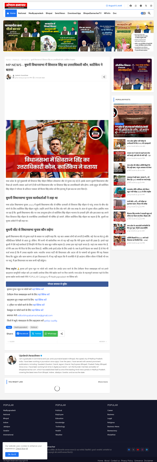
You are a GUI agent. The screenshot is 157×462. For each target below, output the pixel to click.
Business (110, 414)
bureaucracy (112, 431)
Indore (5, 422)
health (58, 431)
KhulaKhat (111, 435)
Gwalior (6, 431)
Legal (109, 418)
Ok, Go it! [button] (12, 454)
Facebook (24, 334)
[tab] (11, 13)
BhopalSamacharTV (92, 13)
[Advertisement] (57, 101)
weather (58, 435)
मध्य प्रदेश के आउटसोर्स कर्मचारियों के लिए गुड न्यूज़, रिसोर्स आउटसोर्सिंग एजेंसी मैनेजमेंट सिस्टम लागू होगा (138, 228)
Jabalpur (6, 427)
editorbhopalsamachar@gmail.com (35, 315)
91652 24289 (50, 320)
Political (16, 60)
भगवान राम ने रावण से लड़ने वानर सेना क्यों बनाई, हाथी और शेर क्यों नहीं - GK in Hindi (139, 155)
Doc (115, 13)
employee (59, 414)
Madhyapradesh (36, 13)
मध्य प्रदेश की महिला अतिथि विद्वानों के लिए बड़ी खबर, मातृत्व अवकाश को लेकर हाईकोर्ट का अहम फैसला (139, 167)
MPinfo (107, 13)
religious (111, 422)
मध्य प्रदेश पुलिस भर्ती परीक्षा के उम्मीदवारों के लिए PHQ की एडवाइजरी (139, 142)
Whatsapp (52, 334)
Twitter (38, 334)
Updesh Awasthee (29, 355)
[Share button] (61, 334)
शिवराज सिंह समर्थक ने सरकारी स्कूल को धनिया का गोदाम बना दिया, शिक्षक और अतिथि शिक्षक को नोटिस (139, 216)
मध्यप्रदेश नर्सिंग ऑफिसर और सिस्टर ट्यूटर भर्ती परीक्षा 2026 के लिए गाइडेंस (139, 190)
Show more (103, 382)
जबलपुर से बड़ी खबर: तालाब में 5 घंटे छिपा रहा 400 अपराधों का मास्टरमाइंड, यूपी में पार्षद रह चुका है (139, 179)
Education (59, 418)
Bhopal (49, 13)
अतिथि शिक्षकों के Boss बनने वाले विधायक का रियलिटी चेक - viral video (137, 240)
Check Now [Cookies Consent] (20, 449)
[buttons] (130, 6)
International (8, 435)
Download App (74, 13)
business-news (113, 427)
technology (60, 427)
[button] (143, 13)
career (110, 410)
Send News (60, 13)
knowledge (60, 422)
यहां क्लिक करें (38, 289)
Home (13, 13)
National (22, 13)
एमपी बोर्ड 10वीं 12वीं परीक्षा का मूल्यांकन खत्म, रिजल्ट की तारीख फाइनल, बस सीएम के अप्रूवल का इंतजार (139, 203)
